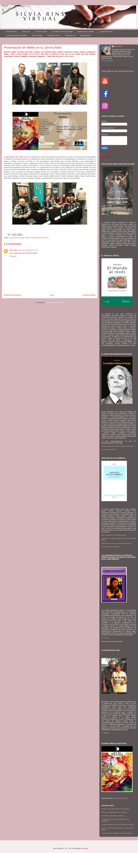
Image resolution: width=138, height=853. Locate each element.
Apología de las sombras (85, 31)
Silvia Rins (45, 238)
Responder (13, 256)
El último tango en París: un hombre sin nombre (117, 824)
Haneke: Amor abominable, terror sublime (115, 809)
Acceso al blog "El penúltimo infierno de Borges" (117, 446)
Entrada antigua (89, 295)
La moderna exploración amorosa (112, 816)
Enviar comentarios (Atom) (54, 302)
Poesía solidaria (37, 35)
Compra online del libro (109, 449)
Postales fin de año (53, 35)
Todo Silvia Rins (11, 31)
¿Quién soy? (26, 31)
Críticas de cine (70, 35)
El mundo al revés (41, 31)
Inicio (52, 295)
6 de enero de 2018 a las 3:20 (28, 250)
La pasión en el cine (106, 31)
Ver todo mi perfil (107, 61)
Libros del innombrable (17, 238)
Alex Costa (13, 250)
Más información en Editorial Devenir (113, 535)
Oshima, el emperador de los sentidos (114, 812)
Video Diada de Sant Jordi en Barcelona (117, 71)
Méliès (27, 238)
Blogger (85, 848)
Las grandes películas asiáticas (16, 35)
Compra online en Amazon (110, 547)
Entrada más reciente (12, 295)
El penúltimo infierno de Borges (62, 31)
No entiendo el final (121, 798)
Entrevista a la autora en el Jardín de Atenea (116, 543)
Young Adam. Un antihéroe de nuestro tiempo (116, 833)
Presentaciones (85, 35)
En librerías (105, 638)
